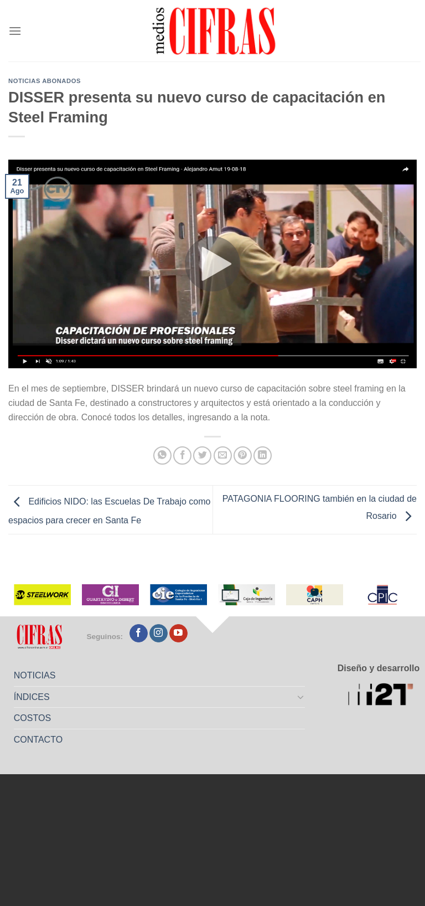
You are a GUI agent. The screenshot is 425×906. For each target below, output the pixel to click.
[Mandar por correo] (223, 455)
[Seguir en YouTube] (178, 633)
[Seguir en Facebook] (138, 633)
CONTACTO (38, 739)
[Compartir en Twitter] (202, 455)
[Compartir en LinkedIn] (262, 455)
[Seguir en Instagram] (158, 633)
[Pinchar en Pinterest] (243, 455)
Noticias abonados (44, 81)
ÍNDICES (32, 697)
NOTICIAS (35, 675)
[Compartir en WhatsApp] (162, 455)
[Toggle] (301, 696)
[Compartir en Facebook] (182, 455)
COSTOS (32, 718)
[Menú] (15, 30)
